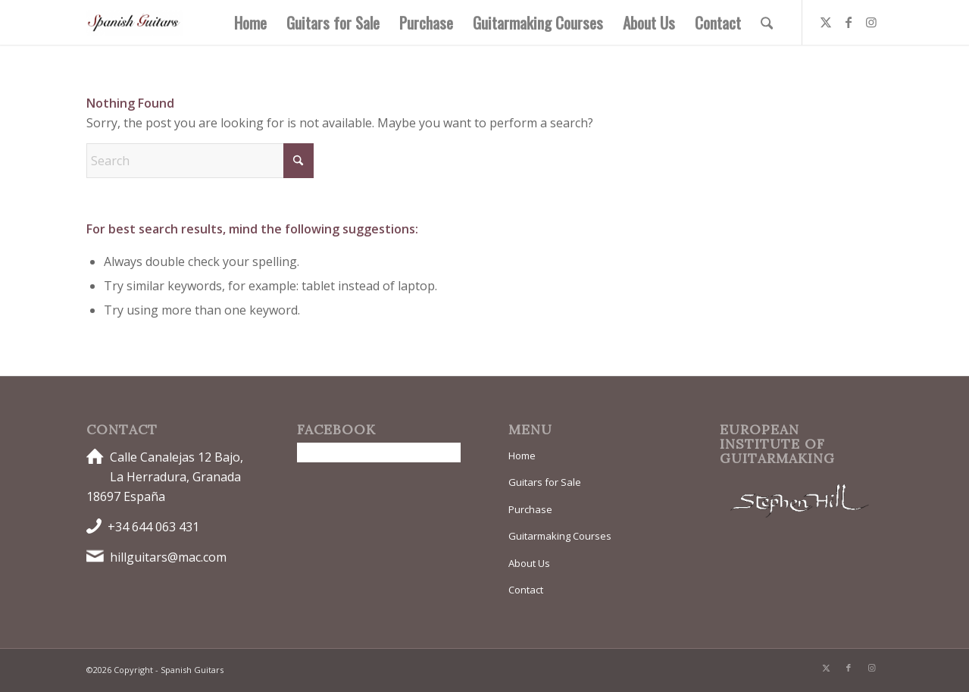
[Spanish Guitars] (134, 22)
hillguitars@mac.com (168, 557)
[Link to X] (825, 22)
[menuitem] (250, 22)
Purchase (530, 509)
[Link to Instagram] (871, 22)
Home (522, 455)
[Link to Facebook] (848, 22)
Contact (525, 589)
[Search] (767, 22)
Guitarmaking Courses (559, 536)
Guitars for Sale (544, 482)
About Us (529, 563)
